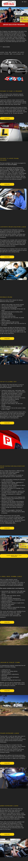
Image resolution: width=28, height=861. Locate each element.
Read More (6, 46)
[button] (13, 47)
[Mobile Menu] (24, 1)
